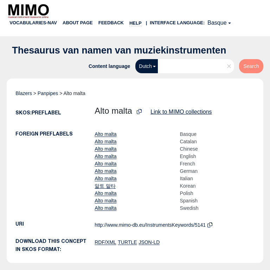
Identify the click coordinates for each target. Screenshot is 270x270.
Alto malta (105, 134)
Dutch (145, 66)
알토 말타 (105, 186)
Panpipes (48, 93)
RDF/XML (105, 242)
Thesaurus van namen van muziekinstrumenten (119, 50)
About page (78, 22)
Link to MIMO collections (181, 112)
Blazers (23, 93)
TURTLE (127, 242)
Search (251, 66)
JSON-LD (149, 242)
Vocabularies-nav (33, 22)
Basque (216, 23)
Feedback (111, 22)
